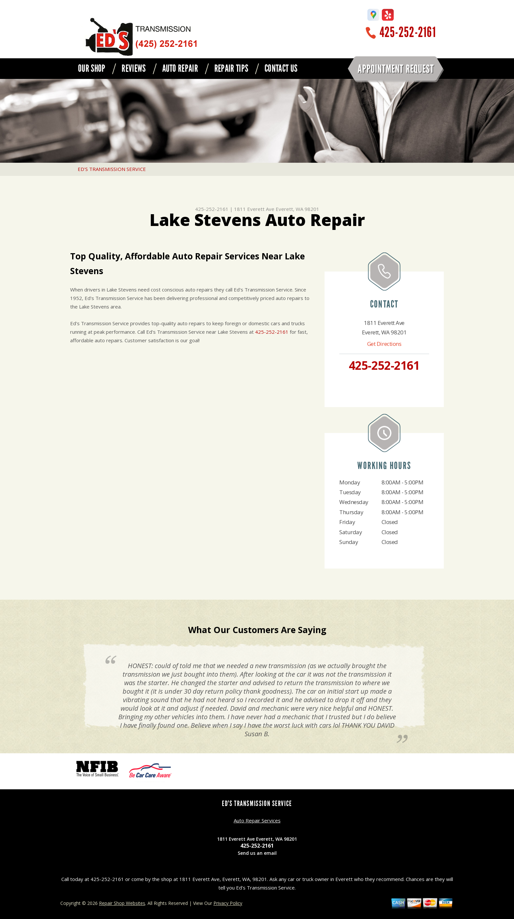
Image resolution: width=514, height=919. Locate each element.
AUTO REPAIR (180, 68)
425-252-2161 (408, 32)
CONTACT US (281, 68)
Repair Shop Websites (122, 903)
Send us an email (257, 853)
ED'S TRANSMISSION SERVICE (112, 169)
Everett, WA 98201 (297, 209)
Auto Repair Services (257, 820)
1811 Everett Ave (254, 209)
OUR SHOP (91, 68)
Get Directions (384, 343)
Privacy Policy (227, 903)
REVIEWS (134, 68)
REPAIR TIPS (231, 68)
